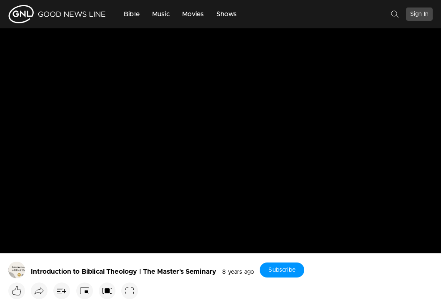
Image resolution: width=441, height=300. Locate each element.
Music (161, 14)
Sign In (419, 14)
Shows (226, 14)
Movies (193, 14)
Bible (132, 14)
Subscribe (281, 270)
